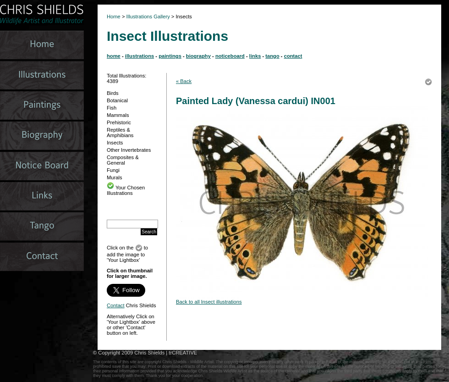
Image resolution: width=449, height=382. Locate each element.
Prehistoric (119, 122)
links (255, 56)
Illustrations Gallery (147, 16)
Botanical (117, 100)
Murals (114, 177)
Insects (115, 142)
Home (113, 16)
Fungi (113, 170)
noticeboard (230, 56)
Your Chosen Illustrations (126, 190)
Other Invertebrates (129, 150)
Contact (116, 305)
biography (198, 56)
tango (272, 56)
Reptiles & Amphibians (120, 132)
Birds (113, 93)
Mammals (118, 115)
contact (293, 56)
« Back (184, 81)
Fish (111, 108)
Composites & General (123, 160)
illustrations (139, 56)
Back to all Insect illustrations (209, 301)
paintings (170, 56)
